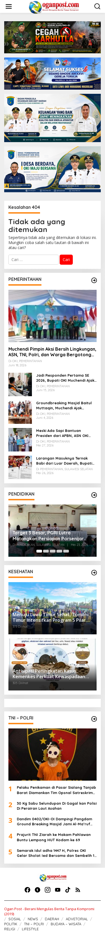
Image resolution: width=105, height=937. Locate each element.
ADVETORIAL (77, 919)
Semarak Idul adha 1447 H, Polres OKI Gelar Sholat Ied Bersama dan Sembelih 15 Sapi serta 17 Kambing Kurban (57, 853)
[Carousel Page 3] (52, 551)
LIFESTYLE (30, 929)
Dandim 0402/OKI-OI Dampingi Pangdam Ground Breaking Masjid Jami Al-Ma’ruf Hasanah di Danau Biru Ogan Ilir (54, 821)
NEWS (33, 919)
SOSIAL (14, 919)
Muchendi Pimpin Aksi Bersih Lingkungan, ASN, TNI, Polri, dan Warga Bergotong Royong (52, 352)
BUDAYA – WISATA (66, 924)
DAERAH (52, 919)
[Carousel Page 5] (66, 551)
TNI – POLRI (34, 924)
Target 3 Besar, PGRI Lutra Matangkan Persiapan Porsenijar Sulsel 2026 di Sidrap (48, 536)
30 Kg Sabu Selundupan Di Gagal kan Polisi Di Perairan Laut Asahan (57, 806)
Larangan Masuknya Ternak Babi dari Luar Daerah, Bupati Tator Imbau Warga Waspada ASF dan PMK (64, 461)
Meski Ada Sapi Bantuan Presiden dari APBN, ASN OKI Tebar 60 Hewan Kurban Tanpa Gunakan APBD (65, 433)
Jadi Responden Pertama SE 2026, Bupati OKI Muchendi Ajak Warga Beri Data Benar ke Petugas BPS (65, 378)
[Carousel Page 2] (46, 551)
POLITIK (10, 924)
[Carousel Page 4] (59, 551)
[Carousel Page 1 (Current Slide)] (39, 551)
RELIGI (9, 929)
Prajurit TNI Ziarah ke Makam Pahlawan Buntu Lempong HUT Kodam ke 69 (54, 837)
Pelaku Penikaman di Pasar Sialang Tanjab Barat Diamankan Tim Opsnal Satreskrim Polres (56, 790)
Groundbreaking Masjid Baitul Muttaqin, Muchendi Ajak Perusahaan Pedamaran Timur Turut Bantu (64, 405)
